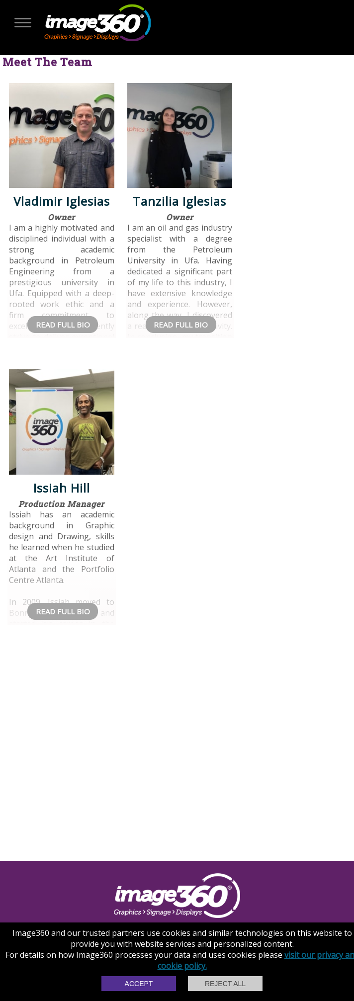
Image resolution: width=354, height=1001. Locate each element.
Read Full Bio (63, 325)
